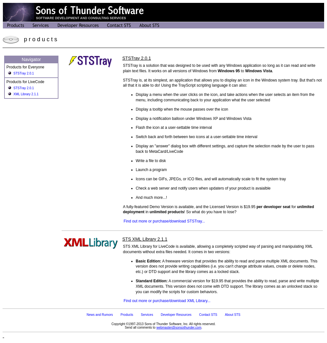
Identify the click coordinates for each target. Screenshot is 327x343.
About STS (232, 314)
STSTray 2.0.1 (23, 73)
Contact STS (208, 314)
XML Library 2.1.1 (26, 94)
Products (127, 314)
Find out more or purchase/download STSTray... (164, 221)
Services (147, 314)
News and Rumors (100, 314)
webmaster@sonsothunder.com (179, 327)
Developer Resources (176, 314)
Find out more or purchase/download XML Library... (167, 301)
